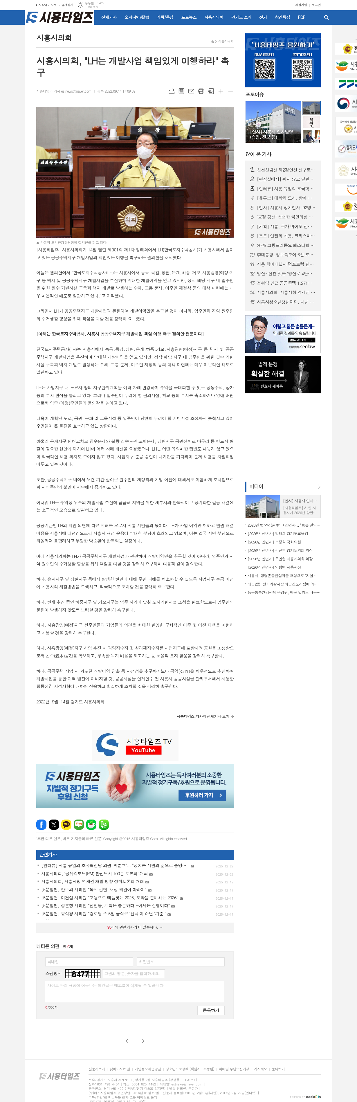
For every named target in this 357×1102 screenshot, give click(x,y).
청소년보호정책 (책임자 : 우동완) (190, 1069)
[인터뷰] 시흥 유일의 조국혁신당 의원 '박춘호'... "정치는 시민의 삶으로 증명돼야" (286, 189)
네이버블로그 (79, 825)
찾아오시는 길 (119, 1069)
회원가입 (301, 5)
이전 (127, 1041)
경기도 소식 (241, 17)
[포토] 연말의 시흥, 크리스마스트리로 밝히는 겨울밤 (286, 236)
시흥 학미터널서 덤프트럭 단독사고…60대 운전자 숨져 (286, 264)
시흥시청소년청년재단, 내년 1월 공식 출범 (286, 302)
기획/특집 (165, 17)
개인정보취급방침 (148, 1069)
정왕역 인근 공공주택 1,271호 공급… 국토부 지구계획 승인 (286, 283)
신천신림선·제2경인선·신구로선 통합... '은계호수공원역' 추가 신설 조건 (286, 170)
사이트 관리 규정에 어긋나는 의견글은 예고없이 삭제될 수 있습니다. (106, 985)
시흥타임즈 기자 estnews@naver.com (63, 91)
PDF (301, 17)
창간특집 (282, 17)
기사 (258, 154)
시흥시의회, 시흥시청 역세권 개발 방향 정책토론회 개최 (286, 292)
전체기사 (109, 17)
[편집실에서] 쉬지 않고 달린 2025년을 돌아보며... (286, 179)
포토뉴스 (188, 17)
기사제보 (260, 1069)
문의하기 (278, 1069)
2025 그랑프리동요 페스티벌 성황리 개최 (286, 245)
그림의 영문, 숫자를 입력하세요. (132, 973)
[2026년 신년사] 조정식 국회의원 (274, 542)
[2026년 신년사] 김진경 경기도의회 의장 (280, 550)
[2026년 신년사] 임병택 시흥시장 (274, 567)
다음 (143, 1041)
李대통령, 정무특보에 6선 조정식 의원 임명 (286, 255)
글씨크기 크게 (221, 91)
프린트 (201, 91)
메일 (191, 91)
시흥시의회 (213, 17)
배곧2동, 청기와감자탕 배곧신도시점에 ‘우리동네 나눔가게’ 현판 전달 (284, 584)
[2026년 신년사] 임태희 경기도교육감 (278, 533)
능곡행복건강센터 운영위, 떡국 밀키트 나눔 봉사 (284, 592)
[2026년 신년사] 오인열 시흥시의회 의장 (280, 558)
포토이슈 (254, 94)
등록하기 (211, 1010)
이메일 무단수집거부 (234, 1069)
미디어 (256, 486)
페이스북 (41, 825)
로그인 (316, 5)
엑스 (54, 825)
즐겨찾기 (67, 5)
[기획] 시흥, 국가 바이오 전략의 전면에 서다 (286, 226)
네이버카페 (91, 825)
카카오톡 (66, 825)
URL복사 (171, 91)
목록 (181, 91)
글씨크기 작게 (231, 91)
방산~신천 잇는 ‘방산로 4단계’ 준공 (286, 273)
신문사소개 (97, 1069)
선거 (263, 17)
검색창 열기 (326, 17)
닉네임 (53, 961)
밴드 (104, 825)
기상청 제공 (91, 7)
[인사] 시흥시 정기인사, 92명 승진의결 (286, 207)
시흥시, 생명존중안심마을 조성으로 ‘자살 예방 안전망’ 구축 (284, 575)
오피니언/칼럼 (137, 17)
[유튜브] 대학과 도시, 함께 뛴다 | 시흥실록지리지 (286, 198)
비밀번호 (146, 961)
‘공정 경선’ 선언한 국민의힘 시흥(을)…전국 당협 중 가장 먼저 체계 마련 (286, 217)
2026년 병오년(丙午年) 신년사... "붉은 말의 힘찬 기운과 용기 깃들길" (284, 525)
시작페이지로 (48, 5)
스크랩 (211, 91)
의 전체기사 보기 (202, 716)
